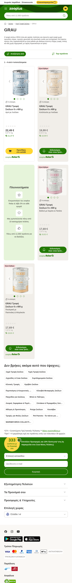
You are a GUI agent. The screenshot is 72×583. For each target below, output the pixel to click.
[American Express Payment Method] (29, 552)
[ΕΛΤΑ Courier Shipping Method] (14, 569)
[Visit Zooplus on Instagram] (12, 531)
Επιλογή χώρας (14, 508)
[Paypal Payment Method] (22, 552)
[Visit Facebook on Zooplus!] (5, 531)
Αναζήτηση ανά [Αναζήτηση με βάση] (15, 54)
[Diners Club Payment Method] (36, 552)
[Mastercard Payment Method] (14, 552)
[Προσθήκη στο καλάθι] (19, 151)
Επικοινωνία (27, 2)
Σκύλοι (10, 24)
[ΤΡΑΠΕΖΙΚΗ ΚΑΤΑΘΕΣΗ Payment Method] (15, 557)
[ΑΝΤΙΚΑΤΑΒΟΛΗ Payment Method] (55, 551)
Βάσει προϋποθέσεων (51, 431)
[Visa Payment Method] (7, 552)
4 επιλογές (10, 102)
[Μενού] (5, 8)
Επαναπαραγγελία (47, 2)
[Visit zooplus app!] (13, 541)
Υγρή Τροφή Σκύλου (22, 24)
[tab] (14, 99)
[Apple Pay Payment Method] (44, 552)
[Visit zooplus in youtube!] (18, 531)
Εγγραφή (36, 472)
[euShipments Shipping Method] (7, 569)
